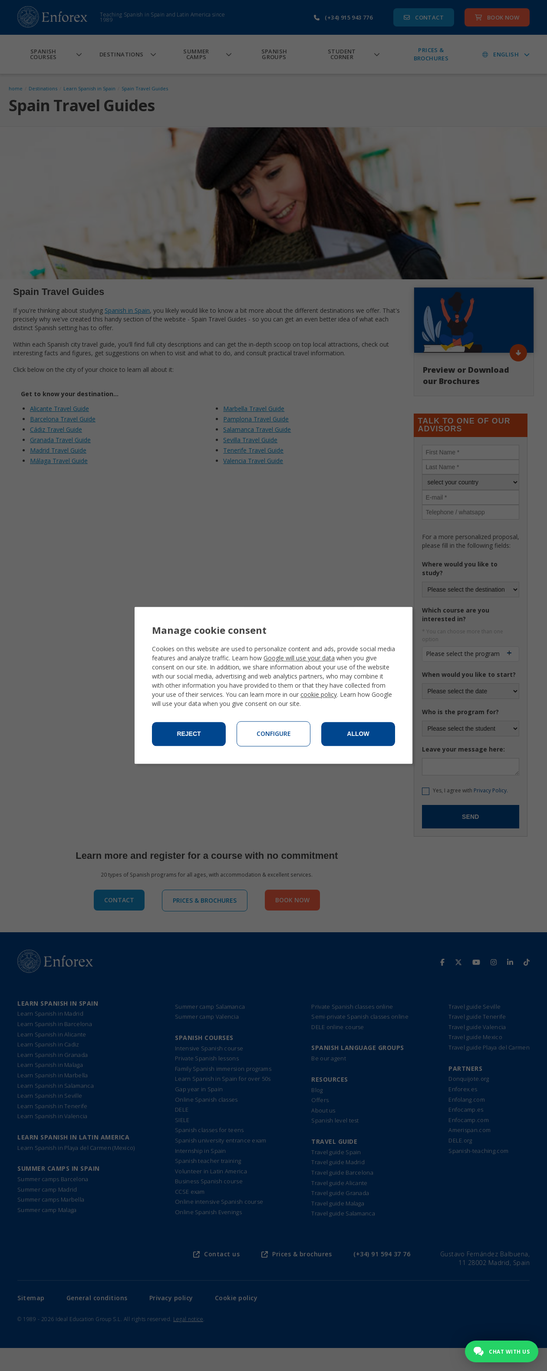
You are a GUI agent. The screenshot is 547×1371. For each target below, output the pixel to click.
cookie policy (318, 695)
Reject (189, 734)
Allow (358, 734)
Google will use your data (299, 658)
